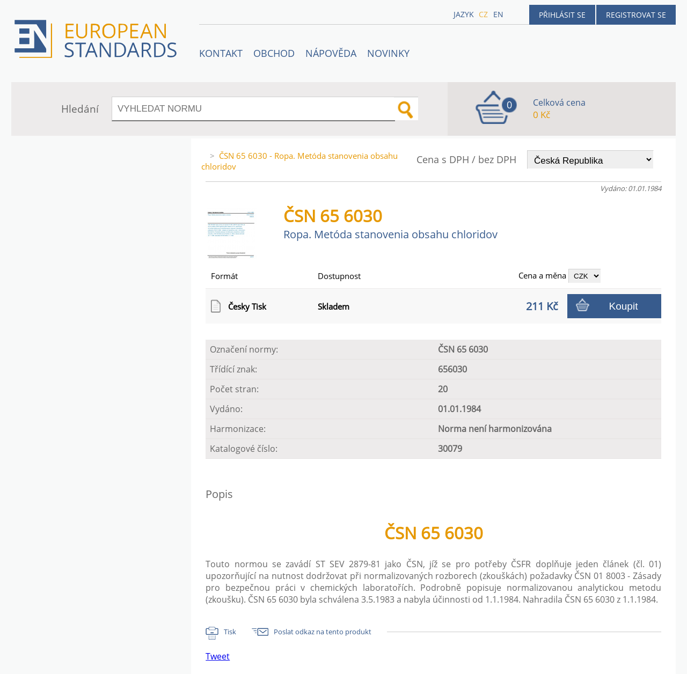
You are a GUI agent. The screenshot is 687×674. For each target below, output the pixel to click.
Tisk (230, 631)
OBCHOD (274, 53)
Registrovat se (636, 15)
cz (483, 14)
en (498, 14)
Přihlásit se (562, 15)
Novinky (388, 53)
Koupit (623, 306)
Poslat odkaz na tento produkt (322, 631)
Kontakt (221, 53)
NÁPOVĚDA (330, 53)
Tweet (218, 656)
